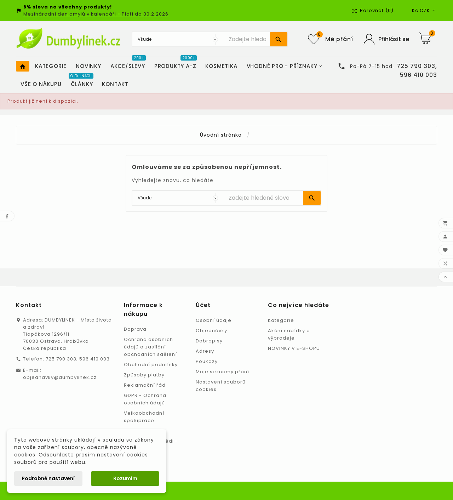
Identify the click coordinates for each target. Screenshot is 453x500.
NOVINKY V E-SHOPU (294, 348)
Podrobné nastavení (48, 478)
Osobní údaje (213, 320)
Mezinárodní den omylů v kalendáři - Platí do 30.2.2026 (95, 14)
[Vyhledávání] (247, 39)
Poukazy (207, 361)
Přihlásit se (393, 39)
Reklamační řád (145, 385)
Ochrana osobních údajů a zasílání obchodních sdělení (150, 347)
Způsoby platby (144, 374)
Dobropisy (209, 340)
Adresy (205, 351)
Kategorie (281, 320)
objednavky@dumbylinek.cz (60, 377)
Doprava (135, 329)
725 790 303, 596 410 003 (78, 359)
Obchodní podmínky (151, 364)
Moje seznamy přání (222, 371)
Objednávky (211, 330)
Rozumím (125, 478)
